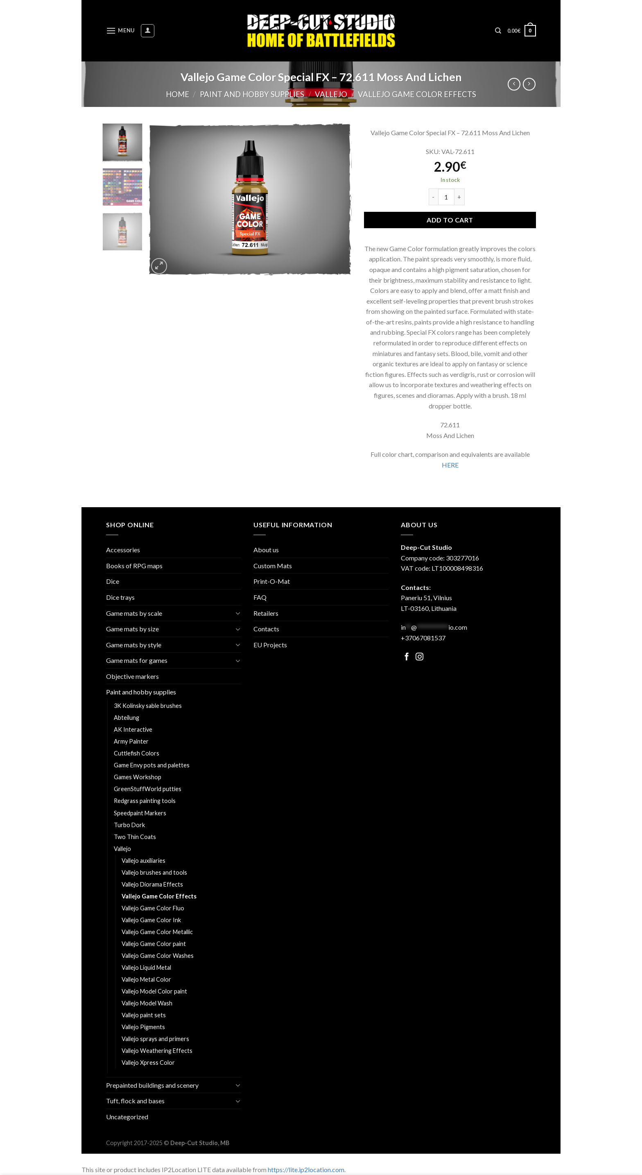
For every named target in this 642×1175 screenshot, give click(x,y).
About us (266, 549)
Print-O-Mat (271, 581)
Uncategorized (127, 1117)
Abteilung (126, 717)
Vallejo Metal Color (146, 979)
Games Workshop (137, 777)
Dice (112, 581)
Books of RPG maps (134, 565)
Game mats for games (136, 660)
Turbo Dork (129, 824)
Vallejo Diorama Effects (152, 884)
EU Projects (270, 645)
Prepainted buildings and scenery (152, 1085)
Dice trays (120, 597)
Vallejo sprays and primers (155, 1038)
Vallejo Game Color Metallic (157, 931)
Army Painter (131, 741)
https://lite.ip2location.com (306, 1169)
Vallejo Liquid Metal (146, 967)
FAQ (260, 597)
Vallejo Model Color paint (154, 991)
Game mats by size (132, 629)
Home (177, 94)
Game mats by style (133, 645)
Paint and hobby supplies (252, 94)
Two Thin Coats (135, 836)
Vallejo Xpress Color (148, 1062)
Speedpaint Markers (140, 813)
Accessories (123, 549)
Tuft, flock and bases (135, 1101)
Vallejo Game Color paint (154, 943)
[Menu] (120, 30)
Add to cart (450, 220)
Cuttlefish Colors (136, 753)
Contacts (266, 629)
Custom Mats (272, 565)
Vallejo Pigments (143, 1026)
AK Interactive (133, 729)
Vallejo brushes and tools (154, 872)
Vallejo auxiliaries (143, 860)
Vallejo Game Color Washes (158, 955)
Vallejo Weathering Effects (157, 1050)
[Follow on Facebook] (407, 657)
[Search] (498, 31)
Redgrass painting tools (145, 800)
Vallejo (331, 94)
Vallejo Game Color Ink (151, 919)
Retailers (265, 613)
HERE (450, 465)
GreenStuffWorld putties (147, 788)
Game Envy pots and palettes (152, 765)
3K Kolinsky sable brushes (148, 705)
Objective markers (132, 676)
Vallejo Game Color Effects (417, 94)
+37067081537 (423, 638)
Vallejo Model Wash (147, 1003)
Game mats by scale (134, 613)
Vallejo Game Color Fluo (153, 908)
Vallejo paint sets (144, 1015)
